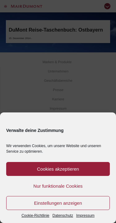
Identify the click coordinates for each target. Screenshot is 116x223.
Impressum (85, 215)
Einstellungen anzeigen (58, 203)
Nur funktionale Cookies (58, 186)
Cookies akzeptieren (58, 169)
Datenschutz (63, 215)
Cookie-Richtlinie (35, 215)
